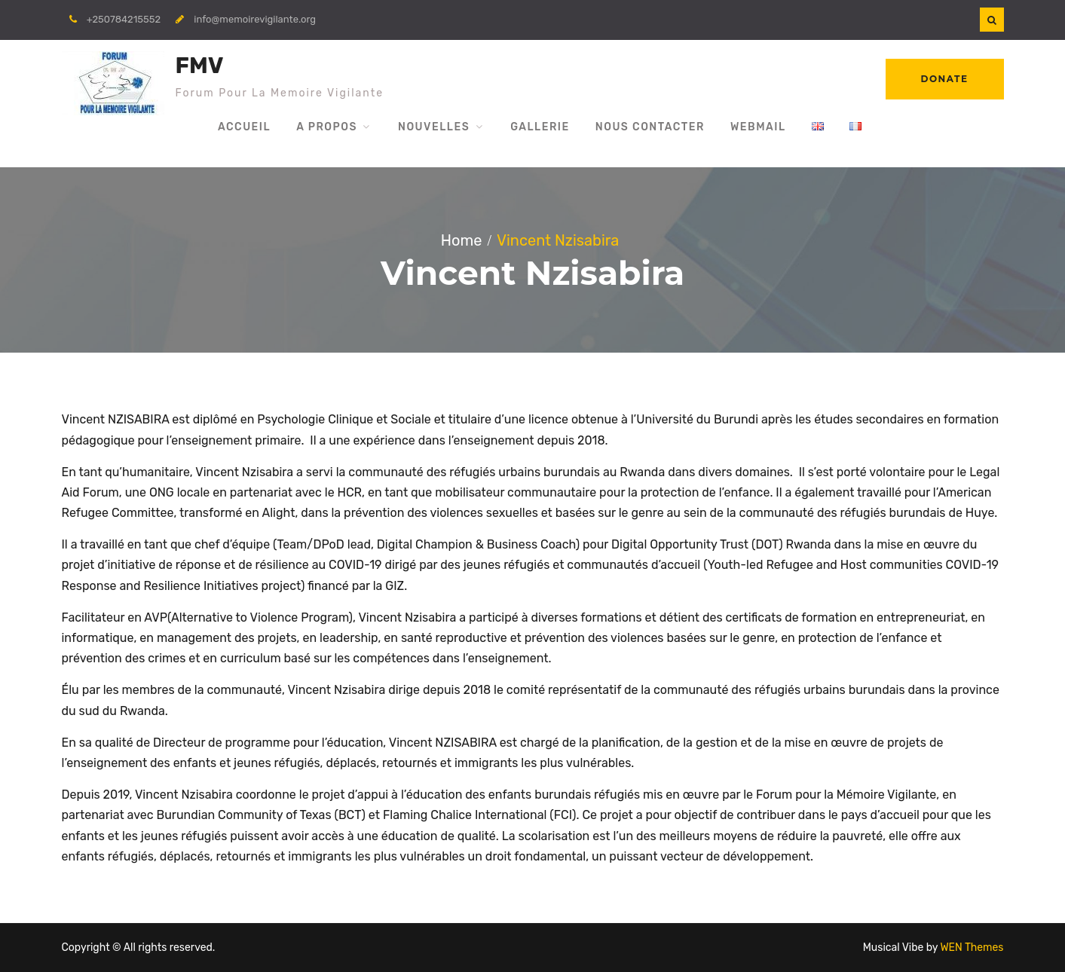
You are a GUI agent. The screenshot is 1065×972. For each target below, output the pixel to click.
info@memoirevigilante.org (255, 19)
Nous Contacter (650, 127)
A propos (326, 127)
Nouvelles (434, 127)
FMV (200, 65)
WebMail (758, 127)
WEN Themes (971, 947)
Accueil (244, 127)
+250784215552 (124, 19)
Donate (945, 78)
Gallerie (540, 127)
